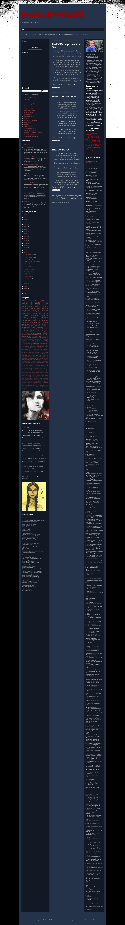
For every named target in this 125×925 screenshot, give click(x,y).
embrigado (38, 371)
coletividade (25, 342)
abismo (32, 305)
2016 (25, 238)
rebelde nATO (27, 124)
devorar (30, 371)
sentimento (24, 385)
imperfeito (43, 375)
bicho (29, 365)
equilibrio (24, 334)
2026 (25, 215)
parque (41, 379)
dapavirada (39, 312)
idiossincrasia (26, 313)
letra (29, 378)
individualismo (36, 320)
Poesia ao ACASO (35, 47)
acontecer (25, 305)
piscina (39, 381)
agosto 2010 (28, 271)
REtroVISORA (60, 149)
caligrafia (46, 365)
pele (31, 381)
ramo (40, 382)
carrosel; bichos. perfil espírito (38, 366)
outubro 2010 (29, 259)
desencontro (33, 322)
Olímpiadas (30, 362)
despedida (34, 329)
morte (43, 358)
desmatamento (32, 350)
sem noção (41, 383)
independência (26, 336)
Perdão (44, 353)
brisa (36, 365)
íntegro (28, 345)
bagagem (46, 345)
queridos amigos (26, 353)
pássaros (33, 382)
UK (47, 353)
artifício (39, 364)
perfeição (39, 340)
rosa (23, 345)
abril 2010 (28, 278)
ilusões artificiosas (29, 112)
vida (33, 312)
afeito (40, 362)
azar (41, 345)
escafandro (28, 372)
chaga (47, 366)
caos (26, 366)
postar (46, 347)
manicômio (31, 340)
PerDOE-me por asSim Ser (32, 261)
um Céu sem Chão (29, 134)
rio (28, 359)
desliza (42, 346)
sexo (36, 353)
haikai (38, 373)
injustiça (46, 329)
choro (31, 346)
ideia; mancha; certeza (30, 375)
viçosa (33, 349)
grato (36, 373)
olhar (27, 333)
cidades (37, 355)
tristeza (26, 349)
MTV (40, 361)
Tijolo (34, 362)
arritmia (38, 305)
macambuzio (37, 336)
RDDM (37, 345)
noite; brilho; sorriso (29, 379)
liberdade (45, 307)
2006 (25, 293)
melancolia (44, 315)
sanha (24, 324)
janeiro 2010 (28, 283)
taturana (27, 386)
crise (34, 346)
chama (31, 331)
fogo (23, 356)
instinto (28, 376)
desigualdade (25, 371)
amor (24, 300)
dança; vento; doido (35, 369)
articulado (25, 308)
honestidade (35, 334)
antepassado (32, 364)
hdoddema (85, 920)
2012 (25, 248)
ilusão (40, 334)
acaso (35, 313)
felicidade (24, 373)
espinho (37, 372)
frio (27, 373)
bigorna (32, 365)
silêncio (46, 340)
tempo (37, 337)
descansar (24, 350)
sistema (34, 385)
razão (32, 353)
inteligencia (34, 352)
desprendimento (27, 307)
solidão (41, 385)
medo (41, 378)
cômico (40, 331)
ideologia (38, 375)
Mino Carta (24, 362)
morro (37, 347)
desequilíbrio (26, 310)
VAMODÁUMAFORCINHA (31, 137)
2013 (25, 245)
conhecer (25, 322)
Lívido (33, 361)
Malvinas (46, 361)
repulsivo (45, 343)
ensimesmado (26, 327)
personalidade (33, 330)
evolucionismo (26, 320)
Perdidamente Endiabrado (31, 120)
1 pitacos (68, 85)
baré (27, 365)
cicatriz (26, 368)
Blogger (98, 920)
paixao (46, 313)
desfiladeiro (45, 369)
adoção (27, 331)
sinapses (33, 333)
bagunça (46, 364)
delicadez (36, 342)
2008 (25, 288)
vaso (37, 359)
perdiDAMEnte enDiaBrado (31, 164)
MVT (43, 361)
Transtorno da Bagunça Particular (33, 132)
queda (37, 319)
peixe (28, 381)
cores (47, 368)
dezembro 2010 (29, 254)
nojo (35, 379)
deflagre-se (34, 315)
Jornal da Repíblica (26, 361)
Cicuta (43, 359)
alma (23, 339)
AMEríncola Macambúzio (30, 97)
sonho (44, 385)
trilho (37, 386)
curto (26, 369)
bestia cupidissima (29, 102)
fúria (31, 356)
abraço (37, 362)
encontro (37, 307)
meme (29, 358)
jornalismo (42, 376)
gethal (33, 373)
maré (38, 378)
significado (29, 385)
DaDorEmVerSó (53, 14)
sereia (31, 359)
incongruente (36, 310)
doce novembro (41, 350)
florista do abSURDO (29, 110)
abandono (45, 305)
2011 (25, 250)
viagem (40, 353)
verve (45, 303)
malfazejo (24, 358)
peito (26, 381)
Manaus (33, 345)
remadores (24, 383)
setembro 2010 (29, 269)
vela (40, 386)
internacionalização (27, 347)
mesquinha (25, 330)
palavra (45, 322)
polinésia (46, 381)
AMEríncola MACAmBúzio (31, 183)
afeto (43, 362)
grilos (34, 356)
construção (35, 368)
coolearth (40, 368)
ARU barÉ (26, 100)
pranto (23, 382)
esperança (43, 300)
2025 (25, 217)
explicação (45, 331)
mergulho (33, 358)
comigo (36, 331)
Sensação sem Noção (30, 128)
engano (46, 371)
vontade (24, 388)
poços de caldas (43, 352)
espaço (33, 372)
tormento (31, 386)
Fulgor (46, 359)
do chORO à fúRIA (29, 108)
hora (47, 373)
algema (46, 362)
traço (35, 386)
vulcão (25, 303)
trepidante (35, 303)
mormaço (39, 358)
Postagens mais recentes (63, 195)
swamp (23, 386)
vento (46, 327)
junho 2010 (28, 276)
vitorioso (46, 386)
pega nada (25, 359)
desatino (32, 308)
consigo (29, 329)
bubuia (38, 365)
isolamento (37, 376)
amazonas (24, 355)
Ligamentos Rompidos (30, 114)
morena (34, 347)
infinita (46, 375)
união (24, 312)
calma (23, 366)
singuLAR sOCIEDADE (30, 130)
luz (38, 352)
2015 (25, 241)
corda (44, 368)
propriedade (28, 382)
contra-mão (44, 317)
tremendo (45, 326)
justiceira (30, 343)
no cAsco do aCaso (29, 116)
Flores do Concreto (64, 96)
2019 (25, 231)
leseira (35, 343)
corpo (23, 369)
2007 (25, 291)
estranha (42, 372)
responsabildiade (26, 337)
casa (41, 349)
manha (46, 336)
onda (41, 343)
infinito (40, 322)
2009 (25, 286)
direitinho (26, 106)
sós (34, 359)
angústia (24, 329)
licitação (44, 356)
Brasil (41, 337)
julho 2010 (28, 274)
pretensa (40, 330)
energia (42, 371)
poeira (33, 327)
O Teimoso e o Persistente (31, 156)
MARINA (37, 361)
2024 (25, 219)
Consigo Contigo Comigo (30, 104)
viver (38, 308)
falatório (37, 326)
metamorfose (45, 378)
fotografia (27, 356)
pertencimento (35, 381)
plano (43, 381)
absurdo (32, 300)
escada (23, 372)
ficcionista (24, 352)
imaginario (45, 334)
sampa (32, 383)
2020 (25, 229)
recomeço (45, 310)
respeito (46, 330)
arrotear (37, 349)
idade (23, 375)
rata (42, 382)
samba (29, 383)
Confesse (26, 173)
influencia (45, 320)
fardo (23, 333)
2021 (25, 226)
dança (38, 346)
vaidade (39, 333)
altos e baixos (32, 324)
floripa (29, 352)
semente (46, 383)
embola (42, 342)
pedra (23, 381)
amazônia (45, 333)
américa (27, 339)
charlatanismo (25, 346)
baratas (23, 365)
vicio (30, 349)
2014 (25, 243)
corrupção (38, 339)
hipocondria (39, 356)
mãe (23, 379)
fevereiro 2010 (29, 281)
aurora (42, 364)
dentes (41, 369)
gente (30, 373)
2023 (25, 222)
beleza (46, 312)
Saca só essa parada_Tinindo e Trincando (35, 192)
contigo (45, 319)
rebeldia (24, 317)
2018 (25, 234)
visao (40, 313)
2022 (25, 224)
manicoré (32, 378)
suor (47, 385)
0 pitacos (68, 138)
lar (45, 376)
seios (36, 383)
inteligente (32, 376)
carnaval (29, 366)
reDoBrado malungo (29, 126)
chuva (23, 368)
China (40, 359)
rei (47, 382)
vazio (23, 331)
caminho (33, 355)
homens (29, 312)
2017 (25, 236)
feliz (47, 342)
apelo (36, 364)
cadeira (42, 365)
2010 (25, 252)
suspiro (34, 337)
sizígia (37, 385)
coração (31, 326)
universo (25, 315)
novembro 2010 (29, 257)
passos (44, 379)
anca (28, 364)
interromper (45, 339)
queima (37, 382)
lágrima (24, 340)
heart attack (43, 373)
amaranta (24, 364)
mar (38, 343)
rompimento (40, 327)
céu (31, 342)
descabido (45, 308)
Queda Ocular (27, 122)
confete (30, 368)
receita (45, 382)
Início (23, 29)
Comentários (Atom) (63, 202)
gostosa (29, 334)
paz (47, 379)
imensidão (40, 329)
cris (41, 355)
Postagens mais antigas (71, 198)
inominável (24, 376)
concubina (33, 339)
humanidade (26, 319)
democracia (45, 355)
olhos (47, 358)
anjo (29, 355)
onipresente (42, 347)
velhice (42, 386)
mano (35, 378)
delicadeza (45, 349)
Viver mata (27, 144)
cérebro (29, 369)
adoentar (45, 337)
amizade (34, 317)
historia (46, 346)
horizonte (24, 343)
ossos (37, 379)
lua (47, 356)
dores (34, 371)
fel (47, 350)
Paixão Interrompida (29, 118)
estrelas (46, 372)
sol (23, 349)
